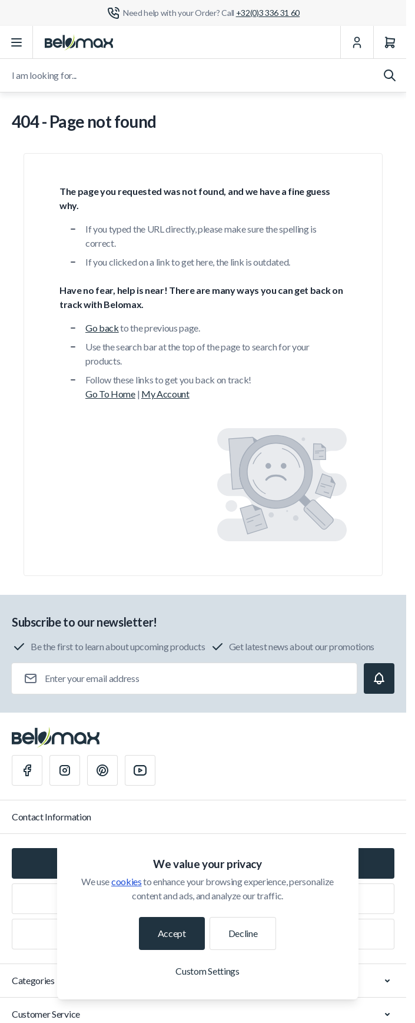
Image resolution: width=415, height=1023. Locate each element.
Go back (102, 327)
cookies (126, 881)
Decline (243, 933)
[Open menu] (16, 42)
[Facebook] (27, 770)
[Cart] (389, 42)
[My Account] (356, 42)
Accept (172, 933)
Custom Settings (207, 970)
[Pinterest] (102, 770)
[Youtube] (140, 770)
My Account (165, 393)
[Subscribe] (379, 678)
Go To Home (110, 393)
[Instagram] (64, 770)
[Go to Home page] (79, 42)
